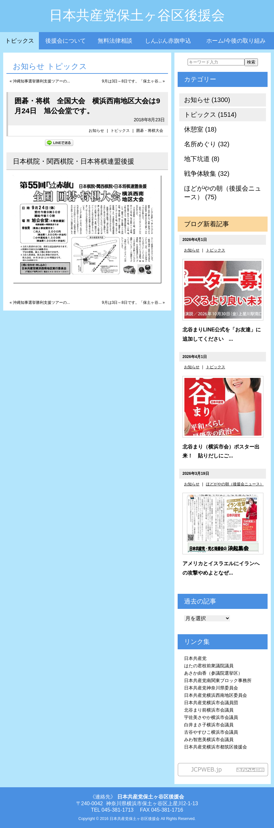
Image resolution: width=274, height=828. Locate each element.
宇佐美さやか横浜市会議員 (211, 717)
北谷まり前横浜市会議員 (209, 710)
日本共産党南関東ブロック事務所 (218, 680)
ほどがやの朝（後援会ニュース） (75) (222, 193)
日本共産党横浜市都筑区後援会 (215, 746)
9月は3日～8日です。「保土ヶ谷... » (133, 81)
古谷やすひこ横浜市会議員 (211, 732)
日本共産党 (195, 658)
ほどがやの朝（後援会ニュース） (235, 484)
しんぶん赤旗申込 (168, 41)
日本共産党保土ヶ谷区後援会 (137, 15)
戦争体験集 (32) (206, 173)
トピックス (19, 41)
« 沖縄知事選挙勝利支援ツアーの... (40, 81)
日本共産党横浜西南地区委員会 (215, 695)
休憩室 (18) (200, 129)
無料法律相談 (115, 41)
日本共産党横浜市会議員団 (211, 702)
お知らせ (96, 130)
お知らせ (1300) (207, 99)
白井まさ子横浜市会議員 (209, 724)
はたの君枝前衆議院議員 (209, 665)
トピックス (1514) (210, 114)
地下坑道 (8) (201, 158)
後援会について (65, 41)
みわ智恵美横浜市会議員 (209, 739)
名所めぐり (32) (206, 144)
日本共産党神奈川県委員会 (211, 687)
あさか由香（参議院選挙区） (213, 673)
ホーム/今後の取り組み (236, 41)
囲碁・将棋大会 (149, 130)
